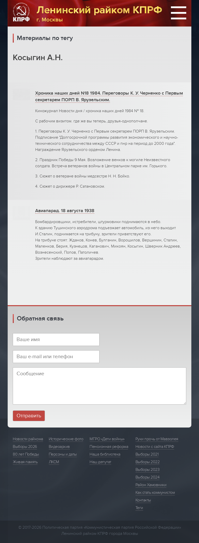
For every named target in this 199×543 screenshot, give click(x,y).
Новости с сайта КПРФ (154, 446)
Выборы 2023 (147, 469)
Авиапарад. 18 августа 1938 (64, 210)
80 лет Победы (26, 454)
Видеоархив (59, 446)
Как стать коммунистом (155, 492)
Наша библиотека (105, 454)
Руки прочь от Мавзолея (156, 439)
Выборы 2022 (147, 461)
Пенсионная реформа (109, 446)
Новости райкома (28, 439)
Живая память (25, 461)
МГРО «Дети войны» (107, 439)
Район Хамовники (151, 484)
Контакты (143, 500)
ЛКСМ (54, 461)
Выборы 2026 (25, 446)
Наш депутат (100, 461)
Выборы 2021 (147, 454)
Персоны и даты (63, 454)
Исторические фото (66, 439)
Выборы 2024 (147, 477)
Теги (139, 507)
